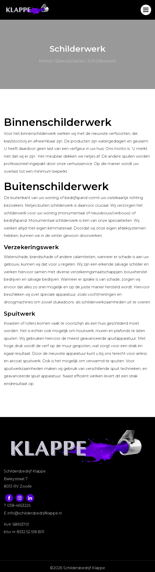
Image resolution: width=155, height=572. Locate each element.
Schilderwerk (102, 61)
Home (45, 61)
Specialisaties (70, 61)
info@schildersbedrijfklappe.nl (34, 513)
